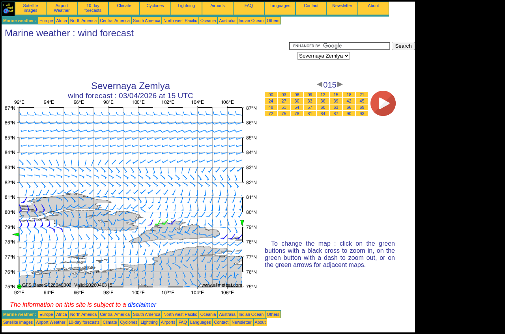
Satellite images (30, 8)
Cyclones (155, 5)
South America (146, 20)
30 (297, 101)
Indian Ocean (251, 20)
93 (362, 113)
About (373, 5)
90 (349, 113)
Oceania (208, 20)
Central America (115, 20)
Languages (279, 5)
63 (336, 107)
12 (323, 94)
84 (323, 113)
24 (271, 101)
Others (273, 20)
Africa (61, 20)
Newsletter (342, 5)
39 (336, 101)
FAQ (249, 5)
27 (284, 101)
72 (271, 113)
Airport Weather (61, 8)
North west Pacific (180, 20)
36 (323, 101)
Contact (311, 5)
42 (349, 101)
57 (310, 107)
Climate (124, 5)
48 (271, 107)
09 (310, 94)
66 (349, 107)
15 (336, 94)
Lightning (186, 5)
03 (284, 94)
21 (362, 94)
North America (83, 20)
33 (310, 101)
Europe (46, 20)
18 (349, 94)
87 (336, 113)
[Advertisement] (145, 59)
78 (297, 113)
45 (362, 101)
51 (284, 107)
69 (362, 107)
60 (323, 107)
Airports (217, 5)
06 (297, 94)
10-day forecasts (92, 8)
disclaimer (142, 304)
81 (310, 113)
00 (271, 94)
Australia (227, 20)
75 (284, 113)
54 (297, 107)
